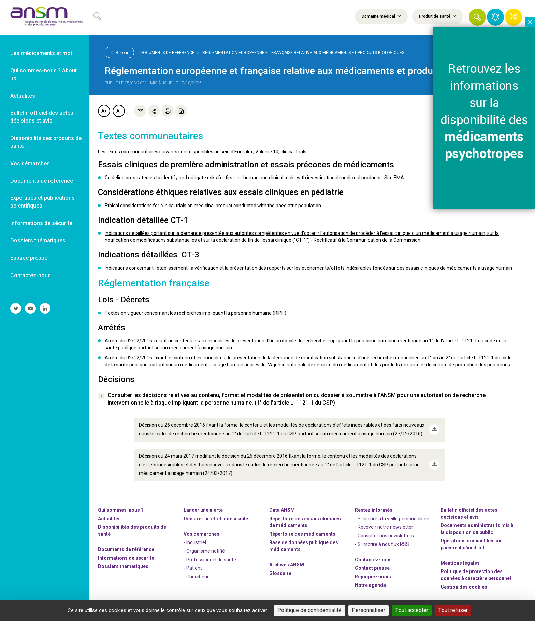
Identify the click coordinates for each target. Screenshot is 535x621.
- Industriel (195, 542)
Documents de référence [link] (41, 181)
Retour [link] (119, 52)
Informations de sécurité (126, 558)
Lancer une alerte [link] (203, 510)
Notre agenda (370, 585)
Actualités (109, 518)
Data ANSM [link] (282, 510)
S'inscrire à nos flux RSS (383, 544)
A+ (104, 111)
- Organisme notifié (204, 551)
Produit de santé (437, 16)
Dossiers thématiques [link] (38, 240)
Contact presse (372, 568)
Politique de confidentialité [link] (309, 610)
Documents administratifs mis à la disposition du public (477, 529)
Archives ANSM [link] (286, 564)
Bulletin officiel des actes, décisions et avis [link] (42, 117)
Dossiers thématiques (123, 566)
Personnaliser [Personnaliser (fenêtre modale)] (368, 610)
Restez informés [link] (373, 510)
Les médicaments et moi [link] (41, 53)
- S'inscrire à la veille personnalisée (392, 518)
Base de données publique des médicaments (303, 546)
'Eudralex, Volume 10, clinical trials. (270, 151)
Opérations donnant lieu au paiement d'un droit (470, 544)
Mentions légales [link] (460, 563)
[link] (44, 17)
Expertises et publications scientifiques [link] (42, 202)
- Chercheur (196, 576)
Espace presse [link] (28, 258)
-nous (373, 576)
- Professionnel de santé (210, 559)
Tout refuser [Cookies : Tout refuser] (453, 610)
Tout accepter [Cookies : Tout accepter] (411, 610)
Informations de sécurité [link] (41, 223)
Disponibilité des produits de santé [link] (46, 142)
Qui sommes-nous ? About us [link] (43, 74)
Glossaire (280, 573)
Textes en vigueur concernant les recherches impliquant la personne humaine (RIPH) (195, 313)
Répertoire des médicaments (302, 534)
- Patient (193, 568)
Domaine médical (381, 16)
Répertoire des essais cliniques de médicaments (305, 522)
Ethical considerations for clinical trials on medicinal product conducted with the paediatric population (213, 205)
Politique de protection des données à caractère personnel (475, 575)
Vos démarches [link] (30, 163)
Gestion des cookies (463, 587)
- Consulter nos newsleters (384, 535)
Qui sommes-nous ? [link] (121, 510)
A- (118, 111)
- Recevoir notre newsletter (384, 527)
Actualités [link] (22, 96)
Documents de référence (167, 52)
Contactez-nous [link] (30, 275)
